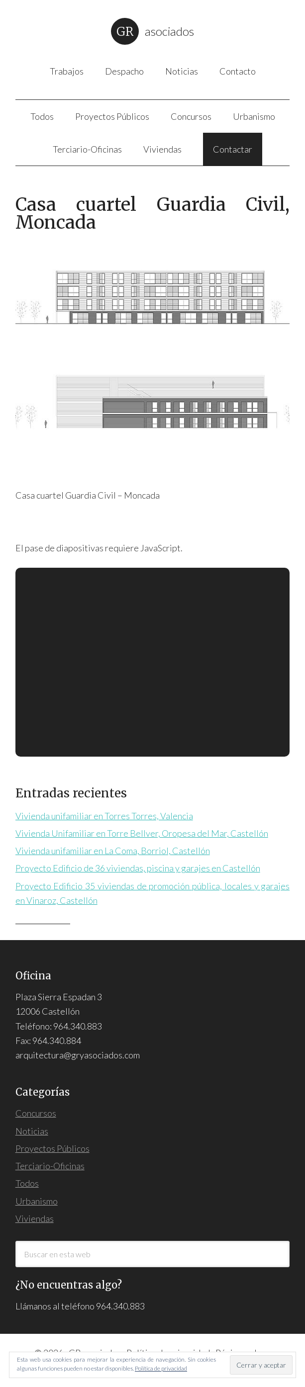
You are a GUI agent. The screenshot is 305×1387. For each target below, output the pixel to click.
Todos (27, 1183)
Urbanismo (36, 1201)
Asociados (169, 31)
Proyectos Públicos (52, 1148)
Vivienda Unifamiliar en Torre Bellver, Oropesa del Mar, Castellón (141, 833)
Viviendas (34, 1218)
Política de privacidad (161, 1368)
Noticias (31, 1131)
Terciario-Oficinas (50, 1165)
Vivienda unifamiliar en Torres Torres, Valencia (104, 815)
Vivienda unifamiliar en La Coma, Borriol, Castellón (112, 850)
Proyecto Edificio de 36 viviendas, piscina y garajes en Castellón (137, 868)
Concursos (35, 1113)
